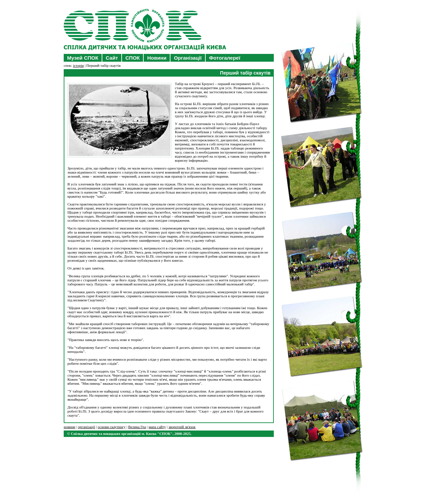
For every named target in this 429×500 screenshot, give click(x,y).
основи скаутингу (111, 427)
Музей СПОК (82, 58)
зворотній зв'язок (182, 427)
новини (69, 427)
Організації (188, 58)
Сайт (112, 58)
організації (86, 427)
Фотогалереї (224, 58)
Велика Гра (137, 427)
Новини (156, 58)
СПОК (132, 58)
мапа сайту (157, 427)
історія (78, 65)
